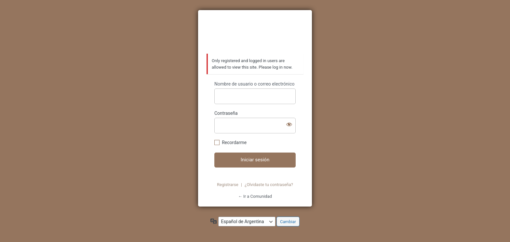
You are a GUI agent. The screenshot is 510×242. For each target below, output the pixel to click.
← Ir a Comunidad (255, 196)
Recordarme (234, 142)
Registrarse (227, 184)
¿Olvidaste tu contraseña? (269, 184)
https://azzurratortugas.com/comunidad (255, 32)
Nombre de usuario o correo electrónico (254, 84)
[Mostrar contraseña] (289, 124)
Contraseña (226, 113)
